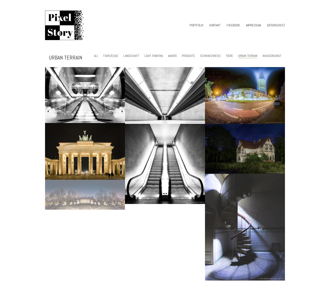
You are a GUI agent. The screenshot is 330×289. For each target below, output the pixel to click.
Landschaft (131, 56)
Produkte (188, 56)
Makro (172, 56)
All (96, 56)
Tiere (229, 56)
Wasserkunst (271, 56)
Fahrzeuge (110, 56)
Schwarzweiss (210, 56)
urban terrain (247, 56)
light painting (153, 56)
